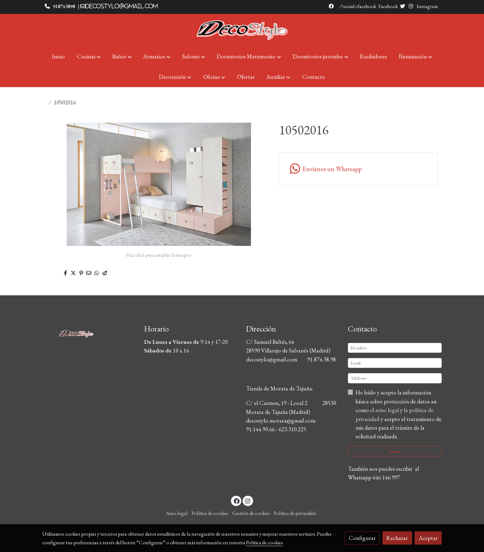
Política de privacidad (294, 513)
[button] (88, 56)
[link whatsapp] (358, 168)
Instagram (427, 6)
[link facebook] (236, 501)
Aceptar (428, 538)
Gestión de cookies (251, 513)
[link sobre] (89, 332)
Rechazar (397, 538)
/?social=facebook (357, 6)
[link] (242, 30)
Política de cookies (210, 513)
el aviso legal (385, 410)
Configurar (362, 538)
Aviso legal (177, 513)
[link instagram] (248, 501)
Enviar (395, 451)
